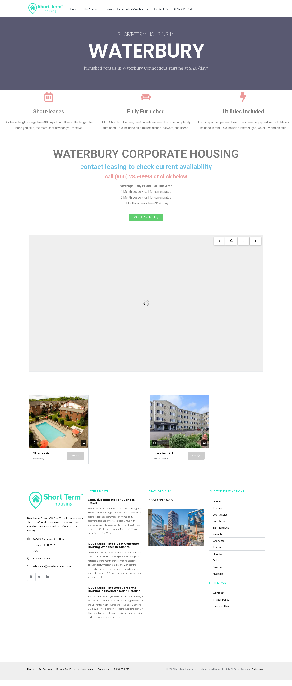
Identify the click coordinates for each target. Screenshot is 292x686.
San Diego (219, 527)
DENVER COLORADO (160, 506)
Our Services (91, 9)
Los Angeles (220, 520)
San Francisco (221, 533)
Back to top (257, 675)
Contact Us (161, 9)
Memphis (218, 540)
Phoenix (218, 514)
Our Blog (218, 599)
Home (73, 9)
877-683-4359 (41, 564)
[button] (146, 217)
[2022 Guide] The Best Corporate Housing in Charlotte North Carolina (114, 595)
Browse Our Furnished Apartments (127, 9)
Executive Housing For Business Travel (111, 507)
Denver (217, 507)
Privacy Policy (221, 605)
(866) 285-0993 (183, 9)
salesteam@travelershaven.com (52, 572)
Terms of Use (221, 612)
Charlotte (219, 547)
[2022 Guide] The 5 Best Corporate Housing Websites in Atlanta (113, 551)
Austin (217, 553)
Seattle (217, 573)
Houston (218, 560)
